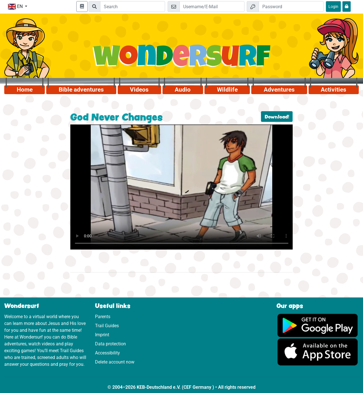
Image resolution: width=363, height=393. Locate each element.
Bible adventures (81, 89)
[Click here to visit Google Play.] (318, 325)
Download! (277, 116)
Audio (183, 89)
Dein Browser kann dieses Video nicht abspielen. (181, 187)
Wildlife (227, 89)
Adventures (279, 89)
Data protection (110, 343)
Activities (333, 89)
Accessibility (107, 353)
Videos (139, 89)
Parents (102, 316)
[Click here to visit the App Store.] (318, 351)
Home (25, 89)
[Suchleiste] (132, 6)
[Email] (212, 6)
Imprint (102, 334)
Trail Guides (107, 325)
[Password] (291, 6)
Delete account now (114, 362)
